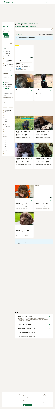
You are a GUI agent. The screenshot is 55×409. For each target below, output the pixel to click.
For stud (5, 39)
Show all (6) (7, 88)
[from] (5, 106)
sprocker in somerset (7, 402)
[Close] (51, 37)
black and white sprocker (46, 400)
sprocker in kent (6, 394)
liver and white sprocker (36, 397)
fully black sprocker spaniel (47, 395)
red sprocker (35, 394)
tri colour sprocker (26, 397)
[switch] (11, 43)
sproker (44, 402)
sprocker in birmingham (5, 399)
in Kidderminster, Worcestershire (25, 26)
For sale (5, 33)
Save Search (19, 34)
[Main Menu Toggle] (1, 2)
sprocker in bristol (6, 404)
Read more (50, 31)
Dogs (4, 29)
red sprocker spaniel (27, 402)
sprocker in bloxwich (17, 399)
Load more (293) (9, 70)
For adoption (6, 36)
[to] (11, 106)
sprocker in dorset (6, 396)
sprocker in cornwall (17, 396)
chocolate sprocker (46, 397)
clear (11, 45)
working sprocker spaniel (36, 400)
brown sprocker (36, 402)
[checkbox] (4, 51)
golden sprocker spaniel (16, 402)
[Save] (31, 61)
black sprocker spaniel (17, 404)
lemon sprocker (36, 403)
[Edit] (12, 75)
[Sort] (46, 34)
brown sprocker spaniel (26, 395)
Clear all (10, 24)
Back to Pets (5, 26)
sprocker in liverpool (17, 394)
